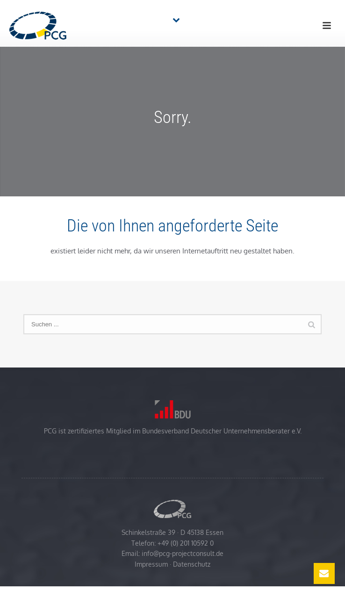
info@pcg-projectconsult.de (182, 553)
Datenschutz (191, 564)
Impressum (151, 564)
